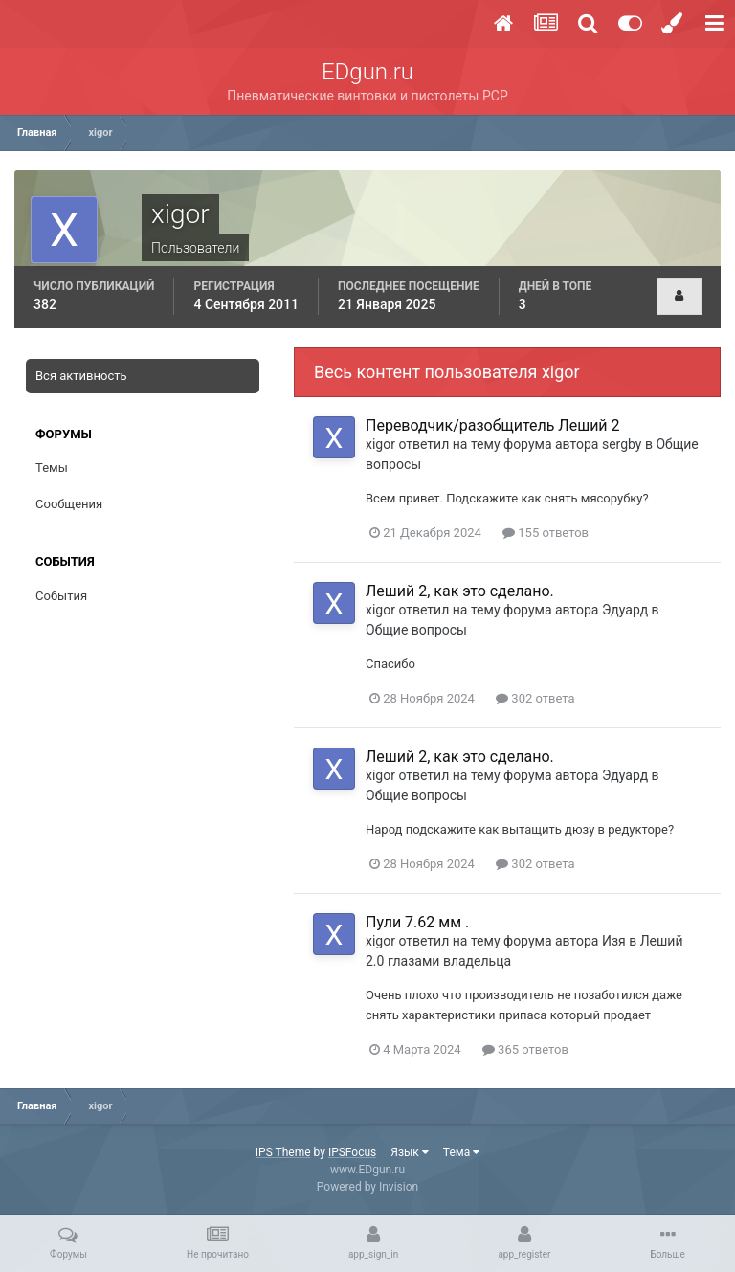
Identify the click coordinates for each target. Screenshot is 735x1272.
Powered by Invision (367, 1187)
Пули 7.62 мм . (417, 922)
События (61, 596)
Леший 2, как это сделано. (460, 591)
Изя (614, 940)
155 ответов (545, 532)
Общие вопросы (416, 629)
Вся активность (81, 375)
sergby (622, 444)
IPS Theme (283, 1152)
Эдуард (625, 609)
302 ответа (535, 698)
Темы (51, 467)
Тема (461, 1152)
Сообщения (68, 504)
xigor (380, 444)
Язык (409, 1152)
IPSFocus (352, 1152)
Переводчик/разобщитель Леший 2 (493, 425)
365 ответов (525, 1049)
